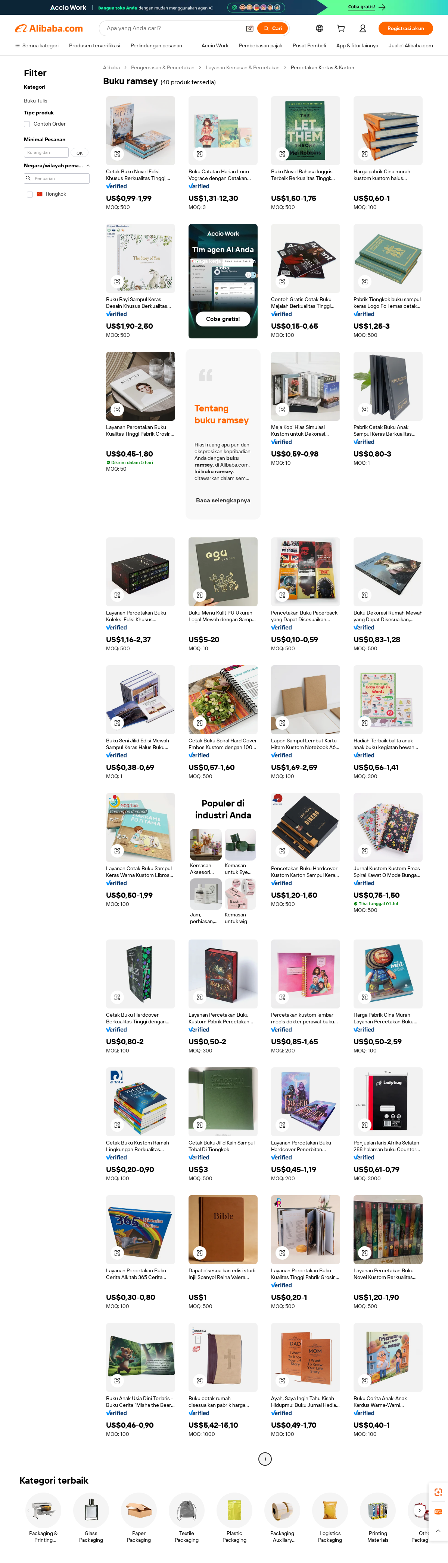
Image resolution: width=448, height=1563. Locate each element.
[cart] (342, 29)
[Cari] (272, 28)
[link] (438, 1492)
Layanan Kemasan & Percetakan (243, 67)
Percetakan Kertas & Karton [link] (322, 67)
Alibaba (111, 67)
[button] (249, 28)
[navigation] (56, 764)
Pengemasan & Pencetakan (163, 67)
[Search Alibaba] (173, 28)
